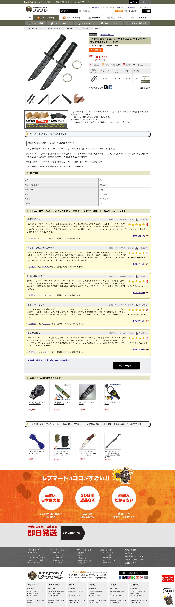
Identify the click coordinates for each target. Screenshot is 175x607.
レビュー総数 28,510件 (80, 2)
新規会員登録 (130, 550)
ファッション (85, 23)
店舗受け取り (107, 563)
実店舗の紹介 (82, 558)
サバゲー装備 (35, 23)
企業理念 (81, 555)
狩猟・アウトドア (109, 23)
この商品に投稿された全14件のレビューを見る (47, 360)
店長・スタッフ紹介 (85, 560)
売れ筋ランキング (143, 7)
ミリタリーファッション (36, 558)
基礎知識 (56, 553)
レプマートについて (83, 550)
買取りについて (108, 553)
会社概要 (81, 553)
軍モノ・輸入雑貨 (137, 23)
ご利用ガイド (130, 563)
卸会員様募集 (107, 558)
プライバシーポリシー (134, 560)
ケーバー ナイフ (107, 35)
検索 (148, 11)
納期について (145, 88)
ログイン (46, 238)
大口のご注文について (110, 560)
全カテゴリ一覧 (58, 560)
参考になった (139, 236)
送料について (121, 7)
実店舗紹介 (132, 7)
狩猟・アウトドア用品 (35, 560)
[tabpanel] (37, 396)
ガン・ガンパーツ (60, 23)
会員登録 (96, 7)
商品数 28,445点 (62, 2)
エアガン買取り (108, 555)
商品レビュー (57, 563)
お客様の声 (81, 563)
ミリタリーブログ (59, 555)
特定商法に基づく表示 (134, 556)
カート (145, 2)
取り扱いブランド (59, 558)
